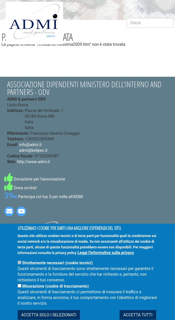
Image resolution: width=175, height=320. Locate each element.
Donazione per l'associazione (34, 179)
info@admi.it (30, 144)
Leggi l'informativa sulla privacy (105, 260)
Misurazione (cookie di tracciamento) (55, 294)
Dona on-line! (20, 188)
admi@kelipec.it (33, 150)
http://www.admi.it (33, 161)
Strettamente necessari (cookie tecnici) (57, 270)
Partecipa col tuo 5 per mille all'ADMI (43, 196)
